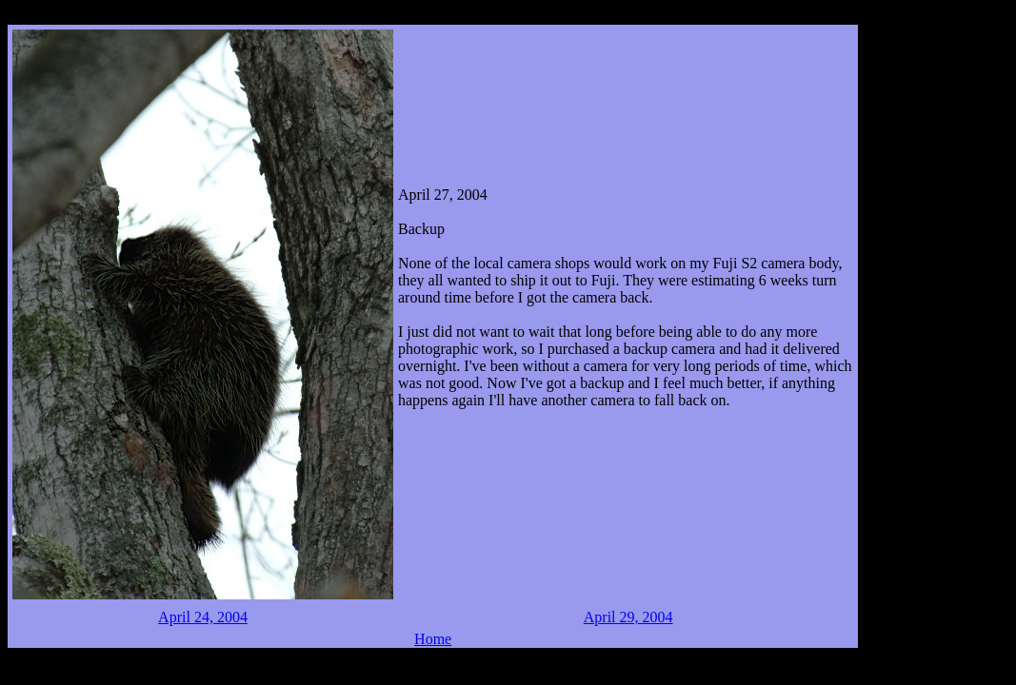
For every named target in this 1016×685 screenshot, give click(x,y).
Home (432, 639)
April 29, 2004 (628, 617)
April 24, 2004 (203, 617)
